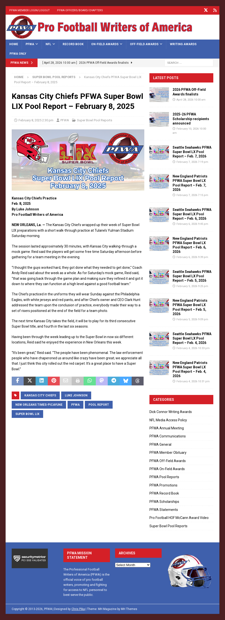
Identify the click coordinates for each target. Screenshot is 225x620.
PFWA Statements (163, 510)
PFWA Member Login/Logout (29, 10)
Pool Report (98, 404)
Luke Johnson (76, 395)
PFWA (30, 44)
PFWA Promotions (163, 485)
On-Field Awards (104, 44)
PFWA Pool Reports (164, 477)
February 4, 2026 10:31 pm (193, 381)
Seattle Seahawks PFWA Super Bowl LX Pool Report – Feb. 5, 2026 (192, 276)
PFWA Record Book (164, 493)
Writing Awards (183, 44)
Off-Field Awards (144, 44)
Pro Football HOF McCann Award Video (179, 518)
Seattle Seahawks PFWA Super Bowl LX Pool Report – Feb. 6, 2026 (192, 213)
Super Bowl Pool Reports (94, 120)
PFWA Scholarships (164, 501)
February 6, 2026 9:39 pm (192, 257)
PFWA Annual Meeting (166, 428)
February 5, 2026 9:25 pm (192, 286)
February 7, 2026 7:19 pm (192, 161)
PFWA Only (18, 53)
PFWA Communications (167, 436)
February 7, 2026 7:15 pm (192, 195)
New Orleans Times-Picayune (38, 404)
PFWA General (160, 444)
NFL (48, 44)
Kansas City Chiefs (40, 395)
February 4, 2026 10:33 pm (193, 348)
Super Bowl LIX (27, 413)
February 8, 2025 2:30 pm (36, 120)
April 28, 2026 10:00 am (190, 99)
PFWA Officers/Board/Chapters (80, 10)
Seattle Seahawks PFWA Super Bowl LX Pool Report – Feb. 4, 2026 (192, 338)
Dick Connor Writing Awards (170, 412)
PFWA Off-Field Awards (167, 461)
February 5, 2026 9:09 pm (192, 319)
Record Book (73, 44)
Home (13, 44)
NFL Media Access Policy (168, 420)
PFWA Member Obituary (167, 453)
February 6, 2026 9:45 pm (192, 224)
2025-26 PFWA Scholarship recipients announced (191, 118)
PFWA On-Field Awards (167, 469)
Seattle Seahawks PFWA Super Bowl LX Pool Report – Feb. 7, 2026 (192, 151)
